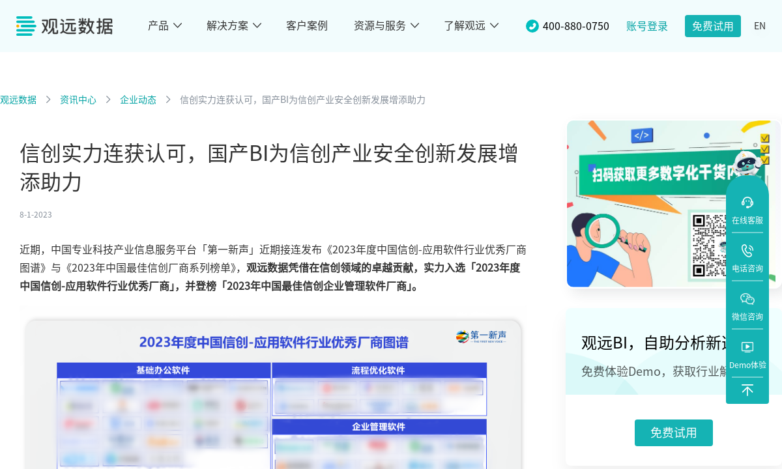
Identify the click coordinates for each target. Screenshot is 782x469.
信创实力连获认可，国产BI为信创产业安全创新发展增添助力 (303, 99)
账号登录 (647, 26)
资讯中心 (78, 99)
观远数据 (18, 99)
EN (760, 26)
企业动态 (138, 99)
